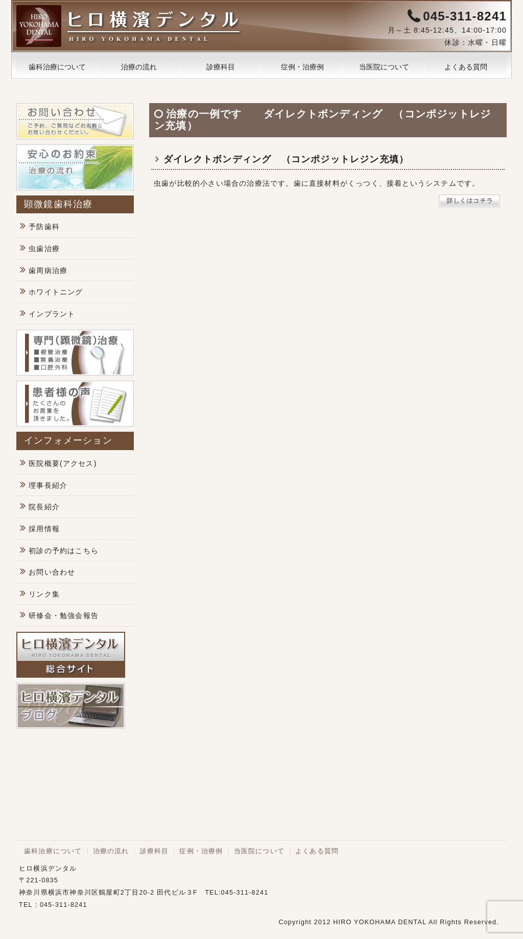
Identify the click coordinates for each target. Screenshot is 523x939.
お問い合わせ (52, 572)
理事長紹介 (48, 485)
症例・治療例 (302, 67)
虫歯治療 (44, 248)
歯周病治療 (48, 270)
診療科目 (220, 67)
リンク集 (44, 594)
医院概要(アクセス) (63, 463)
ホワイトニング (56, 292)
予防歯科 (44, 227)
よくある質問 (465, 67)
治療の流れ (139, 67)
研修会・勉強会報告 (64, 615)
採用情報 (44, 529)
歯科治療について (57, 67)
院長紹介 (44, 507)
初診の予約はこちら (64, 551)
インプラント (52, 314)
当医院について (384, 67)
